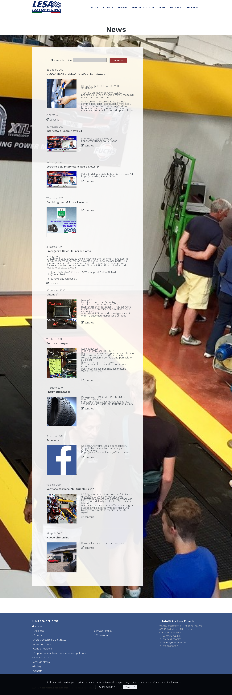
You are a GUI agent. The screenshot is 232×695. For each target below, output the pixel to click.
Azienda (108, 7)
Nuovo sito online (57, 537)
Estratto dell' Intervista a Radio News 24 (73, 166)
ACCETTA (130, 686)
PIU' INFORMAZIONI (108, 686)
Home (94, 7)
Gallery (175, 7)
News (162, 7)
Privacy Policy (103, 630)
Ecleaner (37, 635)
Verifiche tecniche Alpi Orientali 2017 (70, 488)
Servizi (122, 7)
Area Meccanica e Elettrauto (49, 639)
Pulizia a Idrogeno (58, 343)
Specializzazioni (143, 7)
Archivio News (41, 661)
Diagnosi (52, 294)
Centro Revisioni (42, 648)
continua (54, 119)
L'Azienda (38, 630)
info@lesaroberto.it (176, 642)
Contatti (192, 7)
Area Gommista (41, 644)
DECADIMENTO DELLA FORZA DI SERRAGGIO (75, 73)
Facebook (52, 440)
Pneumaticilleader (58, 391)
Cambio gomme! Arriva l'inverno (67, 202)
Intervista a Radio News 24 (64, 130)
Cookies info (102, 635)
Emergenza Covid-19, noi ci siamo (68, 250)
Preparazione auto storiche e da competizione (59, 653)
